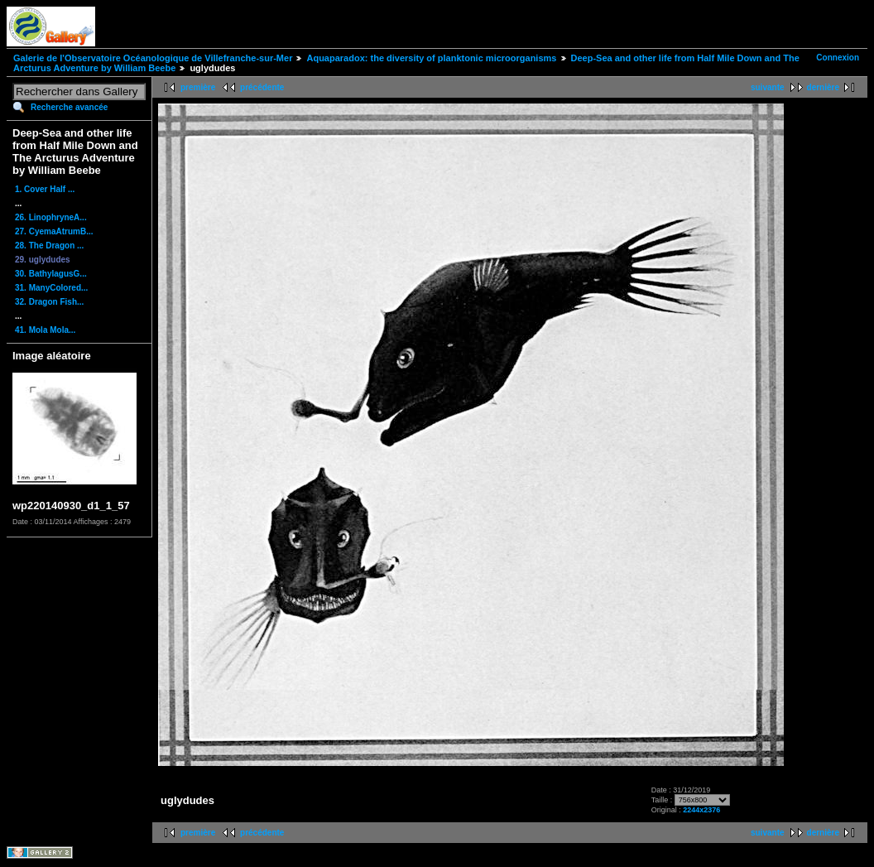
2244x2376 (701, 810)
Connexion (837, 57)
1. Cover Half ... (44, 189)
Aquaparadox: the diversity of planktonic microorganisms (431, 58)
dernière (823, 87)
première (197, 87)
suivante (768, 87)
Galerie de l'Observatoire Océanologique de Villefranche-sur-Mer (152, 58)
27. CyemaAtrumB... (54, 231)
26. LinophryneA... (51, 217)
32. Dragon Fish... (49, 301)
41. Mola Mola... (45, 330)
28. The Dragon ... (49, 245)
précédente (262, 87)
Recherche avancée (69, 107)
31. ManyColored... (51, 287)
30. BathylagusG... (51, 273)
